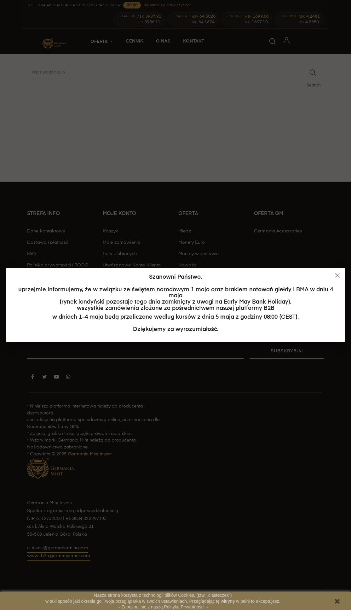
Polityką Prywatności (185, 606)
